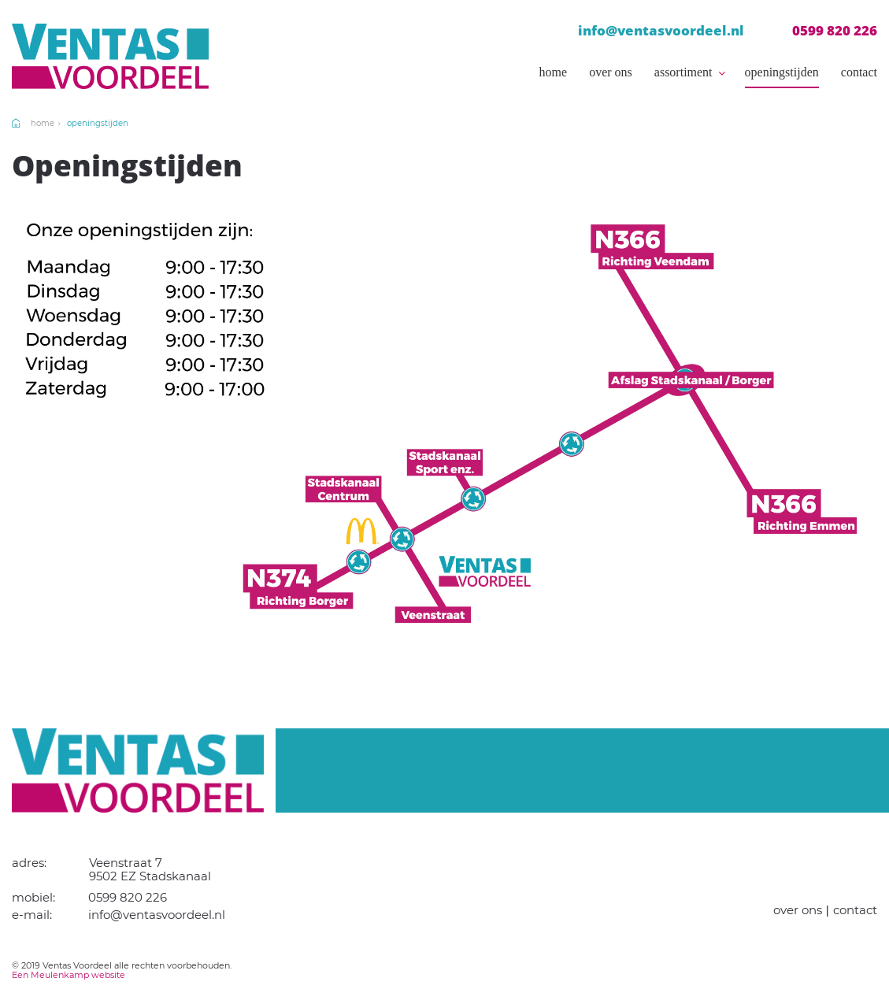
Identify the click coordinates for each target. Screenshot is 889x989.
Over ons (610, 72)
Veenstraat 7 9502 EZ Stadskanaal (150, 869)
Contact (859, 72)
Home (553, 72)
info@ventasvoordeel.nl (661, 30)
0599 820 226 (834, 30)
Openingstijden (782, 72)
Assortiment (683, 72)
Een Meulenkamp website (68, 974)
